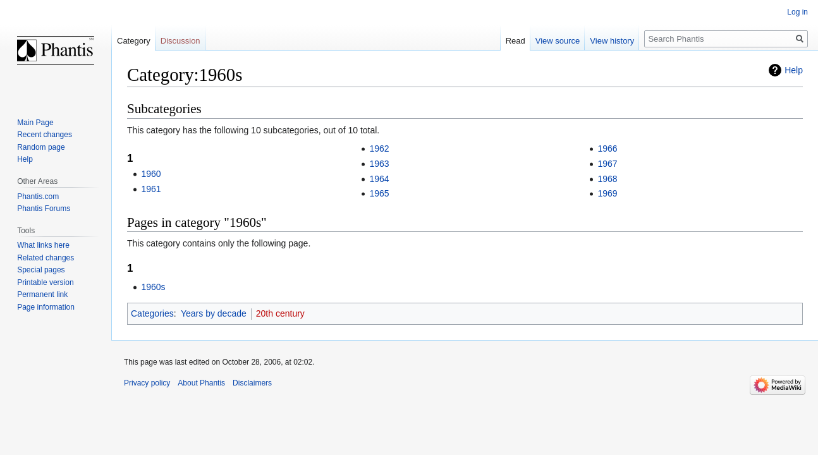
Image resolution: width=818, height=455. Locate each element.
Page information (46, 307)
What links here (43, 245)
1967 (607, 164)
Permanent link (42, 294)
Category (133, 41)
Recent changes (44, 134)
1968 (607, 179)
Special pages (40, 269)
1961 (151, 189)
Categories (152, 313)
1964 (379, 179)
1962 (379, 148)
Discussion (180, 41)
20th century (280, 313)
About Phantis (201, 383)
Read (515, 41)
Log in (797, 12)
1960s (153, 287)
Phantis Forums (43, 208)
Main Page (35, 122)
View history (612, 41)
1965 (379, 193)
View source (557, 41)
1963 (379, 164)
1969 (607, 193)
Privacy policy (147, 383)
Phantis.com (38, 196)
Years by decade (214, 313)
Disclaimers (252, 383)
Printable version (45, 282)
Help (793, 70)
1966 (607, 148)
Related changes (45, 257)
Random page (40, 147)
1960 (151, 174)
